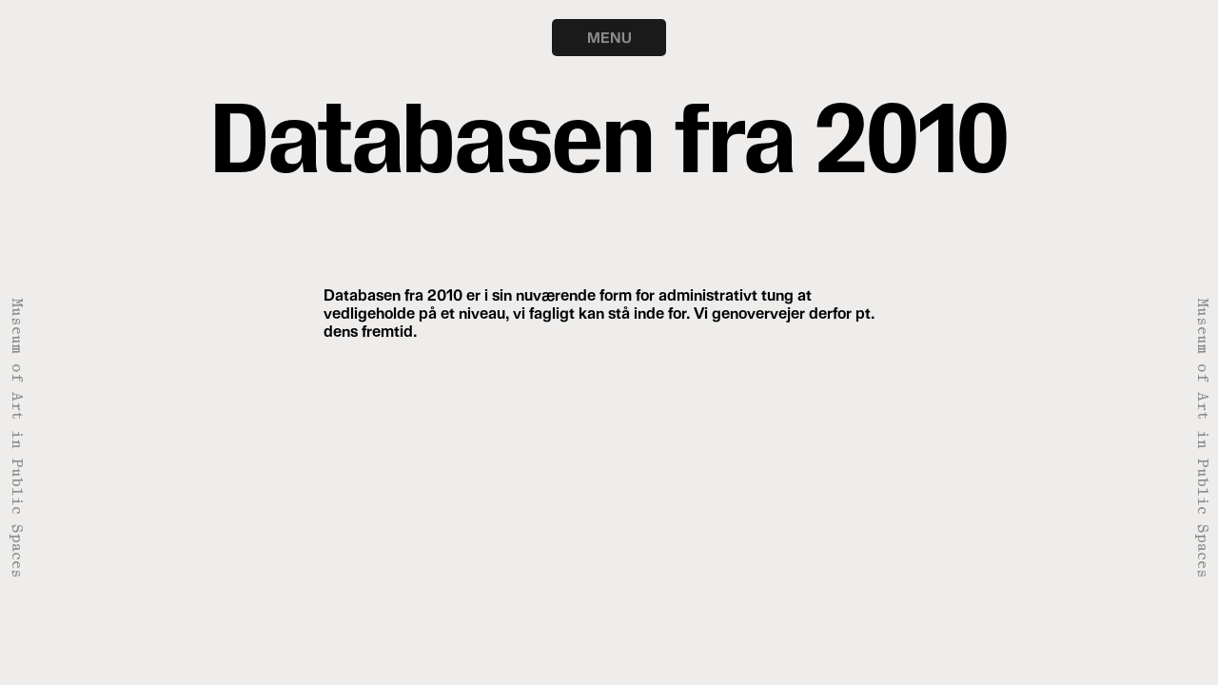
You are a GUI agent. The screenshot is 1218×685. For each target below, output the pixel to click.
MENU (609, 37)
